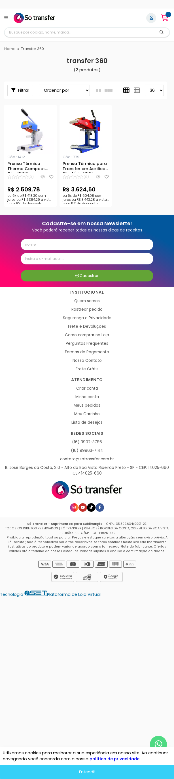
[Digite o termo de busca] (79, 32)
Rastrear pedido (87, 309)
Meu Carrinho (87, 414)
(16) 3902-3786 (87, 442)
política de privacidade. (115, 759)
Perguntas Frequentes (87, 343)
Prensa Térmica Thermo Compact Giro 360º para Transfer (26, 167)
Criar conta (87, 388)
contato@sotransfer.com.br (87, 459)
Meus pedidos (87, 405)
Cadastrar (87, 275)
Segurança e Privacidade (87, 318)
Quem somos (87, 301)
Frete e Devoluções (87, 326)
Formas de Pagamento (87, 352)
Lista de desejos (87, 422)
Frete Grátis (87, 369)
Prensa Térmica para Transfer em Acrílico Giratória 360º (85, 167)
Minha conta (87, 397)
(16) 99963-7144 (87, 450)
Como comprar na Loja (87, 335)
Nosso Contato (87, 360)
